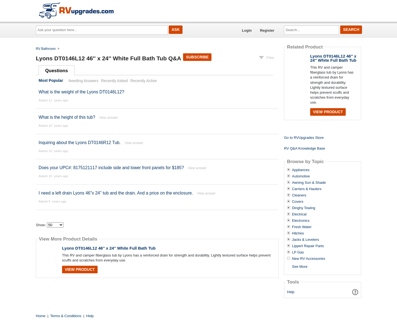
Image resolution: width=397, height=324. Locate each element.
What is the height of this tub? (67, 117)
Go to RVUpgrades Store (304, 138)
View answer (108, 118)
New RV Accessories (308, 259)
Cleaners (299, 195)
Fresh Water (302, 227)
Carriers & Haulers (306, 189)
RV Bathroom (46, 49)
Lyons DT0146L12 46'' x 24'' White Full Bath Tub (108, 248)
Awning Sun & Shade (309, 183)
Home (40, 316)
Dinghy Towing (303, 208)
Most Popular (51, 81)
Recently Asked (114, 81)
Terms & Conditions (65, 316)
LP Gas (298, 252)
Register (267, 30)
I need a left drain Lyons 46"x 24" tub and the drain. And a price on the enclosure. (116, 193)
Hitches (298, 233)
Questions (56, 70)
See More (299, 266)
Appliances (301, 170)
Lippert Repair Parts (308, 246)
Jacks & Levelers (305, 240)
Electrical (299, 214)
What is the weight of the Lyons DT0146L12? (81, 92)
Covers (297, 202)
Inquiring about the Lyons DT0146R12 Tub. (80, 142)
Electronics (301, 221)
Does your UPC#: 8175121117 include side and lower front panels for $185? (111, 167)
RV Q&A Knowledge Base (304, 148)
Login (247, 30)
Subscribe (197, 57)
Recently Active (143, 81)
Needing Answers (83, 81)
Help (290, 292)
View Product (80, 269)
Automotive (301, 176)
